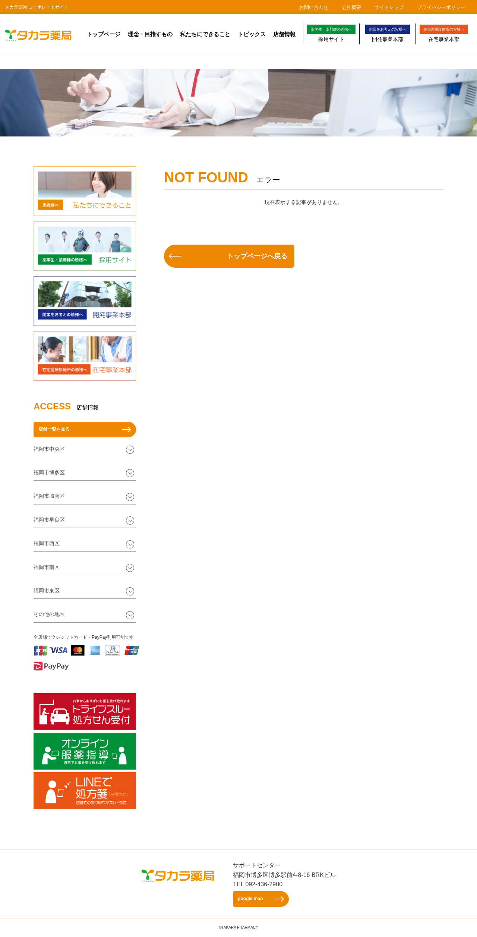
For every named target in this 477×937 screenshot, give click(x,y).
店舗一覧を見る (54, 429)
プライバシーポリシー (441, 7)
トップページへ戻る (257, 256)
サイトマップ (389, 7)
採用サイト (331, 33)
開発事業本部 (387, 33)
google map (250, 898)
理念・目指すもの (150, 34)
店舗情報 (284, 34)
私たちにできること (205, 34)
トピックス (252, 34)
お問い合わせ (313, 7)
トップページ (103, 34)
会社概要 (351, 7)
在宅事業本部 (444, 33)
